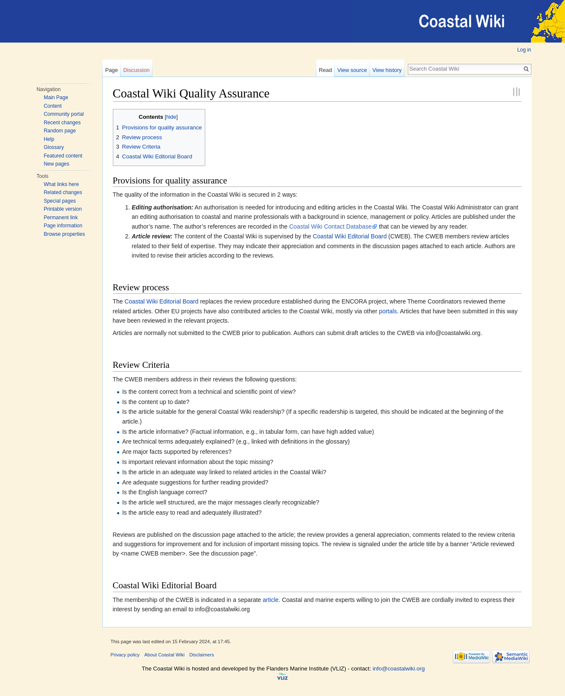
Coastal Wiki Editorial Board (350, 236)
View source (352, 70)
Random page (60, 131)
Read (325, 70)
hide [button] (171, 117)
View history (387, 70)
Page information (63, 226)
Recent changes (62, 123)
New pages (56, 164)
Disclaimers (201, 654)
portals (388, 311)
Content (53, 106)
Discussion (136, 70)
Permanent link (61, 218)
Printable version (63, 209)
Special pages (60, 201)
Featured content (63, 156)
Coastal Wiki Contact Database (330, 226)
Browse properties (64, 234)
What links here (61, 184)
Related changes (63, 192)
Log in (524, 50)
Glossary (54, 147)
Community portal (64, 114)
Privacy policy (125, 654)
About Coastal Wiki (164, 654)
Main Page (56, 97)
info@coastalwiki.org (398, 668)
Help (49, 139)
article (270, 599)
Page (111, 70)
